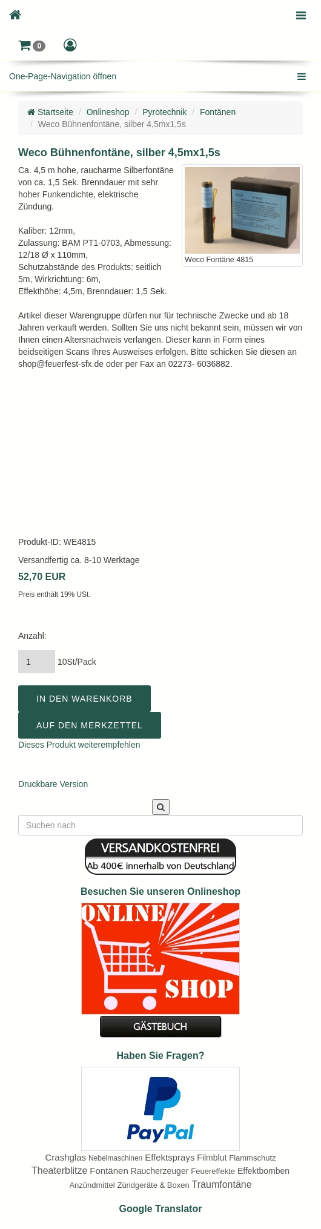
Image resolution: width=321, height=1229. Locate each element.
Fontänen (218, 112)
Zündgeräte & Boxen (153, 1185)
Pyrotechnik (164, 112)
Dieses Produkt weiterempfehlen (79, 745)
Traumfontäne (222, 1184)
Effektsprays (169, 1157)
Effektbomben (263, 1171)
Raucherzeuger (160, 1171)
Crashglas (65, 1157)
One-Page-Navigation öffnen (62, 76)
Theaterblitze (59, 1170)
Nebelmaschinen (115, 1158)
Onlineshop (108, 112)
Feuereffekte (213, 1171)
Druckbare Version (53, 784)
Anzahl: (32, 636)
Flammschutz (252, 1157)
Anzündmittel (91, 1185)
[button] (32, 45)
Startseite (50, 112)
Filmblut (212, 1157)
